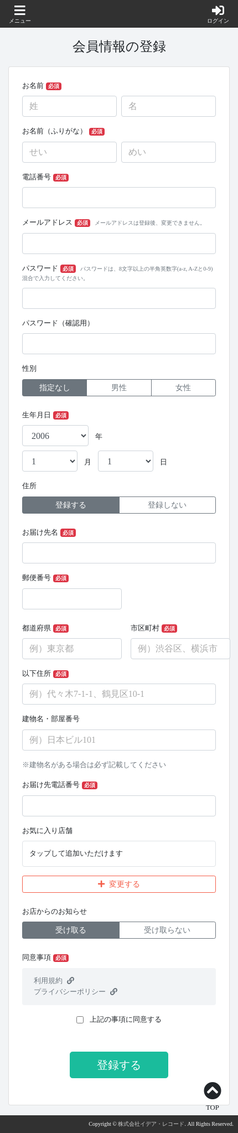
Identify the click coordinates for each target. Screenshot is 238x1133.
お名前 (41, 86)
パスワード (117, 273)
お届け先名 (49, 533)
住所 (29, 486)
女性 (183, 388)
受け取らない (167, 930)
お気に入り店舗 (47, 831)
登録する (70, 505)
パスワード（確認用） (58, 323)
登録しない (167, 505)
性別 (29, 369)
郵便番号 (45, 578)
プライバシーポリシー (75, 992)
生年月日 (45, 415)
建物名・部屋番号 (51, 719)
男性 (119, 388)
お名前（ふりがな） (63, 131)
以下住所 (45, 674)
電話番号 (45, 177)
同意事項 (45, 958)
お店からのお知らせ (54, 911)
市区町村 (154, 628)
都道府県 (45, 628)
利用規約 (54, 981)
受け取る (70, 930)
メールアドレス (113, 223)
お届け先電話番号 (59, 785)
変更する (119, 884)
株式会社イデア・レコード (151, 1124)
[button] (20, 14)
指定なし (54, 388)
